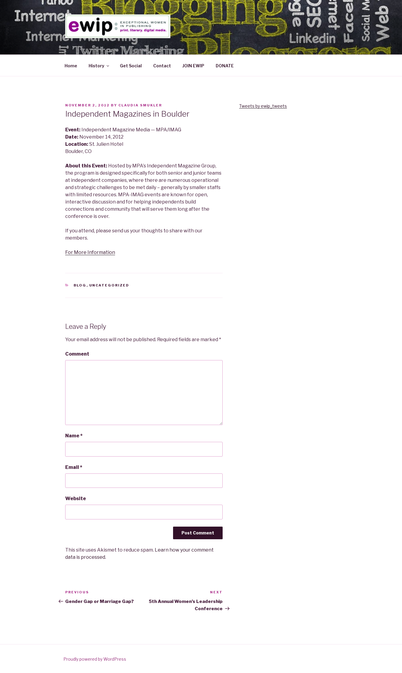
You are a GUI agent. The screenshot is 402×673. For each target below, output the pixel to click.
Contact (162, 65)
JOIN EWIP (193, 65)
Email (73, 467)
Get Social (131, 65)
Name (74, 436)
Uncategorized (109, 285)
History (99, 65)
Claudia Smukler (140, 105)
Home (71, 65)
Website (75, 498)
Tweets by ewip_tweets (263, 106)
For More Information (90, 252)
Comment (77, 354)
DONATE (225, 65)
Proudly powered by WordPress (94, 659)
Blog (80, 285)
